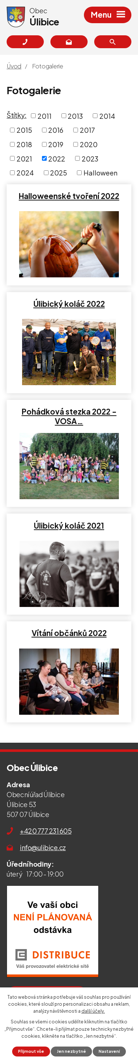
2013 (75, 115)
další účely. (93, 1011)
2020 (89, 144)
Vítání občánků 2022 (69, 633)
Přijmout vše (31, 1051)
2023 (90, 158)
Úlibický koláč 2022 (69, 304)
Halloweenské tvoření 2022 (69, 196)
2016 (55, 130)
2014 (107, 115)
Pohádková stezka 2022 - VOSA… (69, 416)
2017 (87, 130)
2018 (24, 144)
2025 (58, 172)
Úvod (14, 66)
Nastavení (109, 1051)
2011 (45, 115)
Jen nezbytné (71, 1051)
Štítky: (16, 115)
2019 (55, 144)
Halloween (100, 172)
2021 (24, 158)
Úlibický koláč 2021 (69, 525)
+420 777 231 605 (45, 831)
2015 (24, 130)
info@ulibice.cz (43, 847)
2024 (25, 172)
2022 (56, 158)
